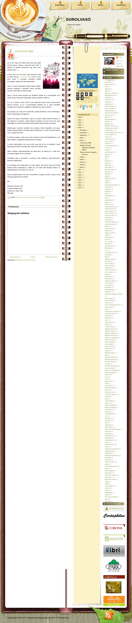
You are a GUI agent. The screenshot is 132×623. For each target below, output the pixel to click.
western (107, 495)
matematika (108, 344)
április (82, 159)
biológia (107, 121)
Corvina (107, 148)
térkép (107, 464)
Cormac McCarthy (111, 145)
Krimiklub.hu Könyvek (112, 311)
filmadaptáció (109, 196)
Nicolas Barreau (110, 361)
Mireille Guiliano (110, 353)
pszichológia (109, 401)
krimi (106, 309)
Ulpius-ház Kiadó (110, 479)
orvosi (107, 379)
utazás (107, 481)
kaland (107, 274)
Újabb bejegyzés (15, 257)
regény (32, 197)
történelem (108, 473)
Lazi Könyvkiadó (110, 313)
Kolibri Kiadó (109, 298)
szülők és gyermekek (111, 449)
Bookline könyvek (110, 126)
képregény (108, 287)
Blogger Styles (64, 617)
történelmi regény (110, 475)
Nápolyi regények (110, 359)
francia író (108, 204)
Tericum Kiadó (109, 462)
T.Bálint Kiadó (109, 451)
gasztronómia (109, 211)
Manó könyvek (109, 340)
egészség (108, 165)
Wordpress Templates (43, 617)
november (83, 132)
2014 (79, 177)
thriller (107, 468)
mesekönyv (108, 348)
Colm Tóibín (109, 141)
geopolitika (108, 217)
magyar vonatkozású (111, 337)
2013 (79, 180)
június (82, 140)
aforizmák (108, 82)
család (107, 150)
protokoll (107, 396)
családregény (109, 152)
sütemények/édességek (112, 429)
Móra (106, 355)
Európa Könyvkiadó (111, 185)
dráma (107, 163)
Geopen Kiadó (109, 215)
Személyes (108, 438)
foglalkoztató (109, 200)
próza (107, 399)
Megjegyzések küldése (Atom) (25, 260)
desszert (107, 154)
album (107, 91)
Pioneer (107, 390)
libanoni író (108, 318)
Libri (106, 320)
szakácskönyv (109, 436)
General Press (109, 213)
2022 (79, 120)
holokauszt (108, 237)
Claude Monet (109, 139)
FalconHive (31, 617)
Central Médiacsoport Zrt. (113, 132)
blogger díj (108, 124)
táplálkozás (108, 453)
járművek (108, 254)
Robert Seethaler (110, 407)
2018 (79, 127)
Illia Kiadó (108, 248)
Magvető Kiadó (109, 331)
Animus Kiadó (109, 106)
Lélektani (108, 316)
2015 (79, 175)
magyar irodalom (110, 333)
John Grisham (109, 265)
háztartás (108, 230)
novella (107, 364)
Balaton (107, 117)
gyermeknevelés (110, 224)
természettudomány (111, 466)
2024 (79, 117)
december (83, 130)
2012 (79, 182)
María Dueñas (109, 342)
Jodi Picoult (26, 197)
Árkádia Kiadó (109, 110)
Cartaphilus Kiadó (110, 128)
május (82, 157)
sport (106, 422)
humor (107, 239)
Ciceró (107, 137)
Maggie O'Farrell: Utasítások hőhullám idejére (87, 147)
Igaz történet (109, 246)
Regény (100, 5)
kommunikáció (109, 300)
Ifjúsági (107, 244)
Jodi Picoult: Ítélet (24, 51)
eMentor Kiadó (109, 178)
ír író (106, 250)
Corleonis (108, 143)
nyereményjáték (110, 372)
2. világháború (109, 80)
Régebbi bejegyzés (51, 257)
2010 (79, 187)
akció (106, 86)
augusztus (83, 135)
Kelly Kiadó (108, 283)
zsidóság (107, 501)
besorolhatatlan (110, 119)
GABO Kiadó (109, 209)
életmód (107, 172)
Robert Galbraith (110, 405)
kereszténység (109, 289)
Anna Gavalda (109, 108)
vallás (107, 484)
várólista (107, 488)
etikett (107, 182)
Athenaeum (18, 197)
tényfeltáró (108, 457)
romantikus (108, 409)
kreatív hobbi (109, 307)
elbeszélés (108, 167)
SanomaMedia (109, 414)
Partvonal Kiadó (110, 388)
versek (107, 490)
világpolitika (108, 492)
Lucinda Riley (109, 326)
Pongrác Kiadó (109, 392)
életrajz (107, 174)
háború (107, 226)
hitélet (107, 235)
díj (105, 158)
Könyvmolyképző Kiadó (112, 305)
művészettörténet (110, 357)
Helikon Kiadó (109, 233)
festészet (108, 191)
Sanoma (107, 412)
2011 (79, 185)
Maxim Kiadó (109, 346)
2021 (79, 122)
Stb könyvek (109, 427)
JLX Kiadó (108, 261)
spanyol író (108, 420)
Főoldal (32, 257)
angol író (107, 102)
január (82, 167)
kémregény (108, 285)
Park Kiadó (108, 385)
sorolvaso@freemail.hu (110, 75)
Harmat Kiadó (109, 228)
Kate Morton (109, 278)
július (81, 137)
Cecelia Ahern (109, 130)
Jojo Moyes (108, 268)
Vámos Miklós (109, 486)
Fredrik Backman (110, 206)
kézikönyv (108, 292)
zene (106, 499)
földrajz (107, 202)
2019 (79, 125)
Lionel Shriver (109, 322)
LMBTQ (107, 324)
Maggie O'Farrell (110, 329)
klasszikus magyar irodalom (114, 294)
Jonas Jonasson (110, 270)
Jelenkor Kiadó (109, 259)
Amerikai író (109, 100)
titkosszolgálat (109, 470)
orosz (106, 377)
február (82, 164)
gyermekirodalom (110, 222)
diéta (106, 156)
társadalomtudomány (111, 455)
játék (106, 257)
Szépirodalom (59, 5)
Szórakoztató (121, 5)
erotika (107, 180)
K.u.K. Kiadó (109, 272)
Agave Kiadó (109, 84)
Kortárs (80, 5)
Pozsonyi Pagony (110, 394)
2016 (79, 172)
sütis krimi (108, 431)
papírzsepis (108, 381)
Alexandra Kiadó (110, 93)
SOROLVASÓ (78, 19)
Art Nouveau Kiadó (111, 113)
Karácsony (108, 276)
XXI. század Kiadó (111, 497)
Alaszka (107, 89)
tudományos (109, 477)
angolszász (108, 104)
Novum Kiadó (109, 368)
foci (106, 198)
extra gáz (108, 187)
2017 (79, 169)
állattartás (108, 97)
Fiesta (107, 193)
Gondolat (108, 220)
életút (106, 176)
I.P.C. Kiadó (108, 241)
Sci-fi (106, 416)
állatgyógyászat (110, 95)
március (82, 162)
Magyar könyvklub (111, 335)
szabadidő (108, 433)
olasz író (107, 374)
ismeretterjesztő (110, 252)
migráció (107, 351)
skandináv (108, 418)
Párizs (107, 383)
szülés (107, 447)
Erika (120, 57)
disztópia (107, 161)
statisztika (108, 425)
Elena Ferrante (109, 169)
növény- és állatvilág (111, 370)
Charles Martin (109, 134)
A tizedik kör (23, 77)
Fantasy (107, 189)
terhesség (108, 460)
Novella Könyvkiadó (111, 366)
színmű (107, 442)
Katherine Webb (110, 281)
